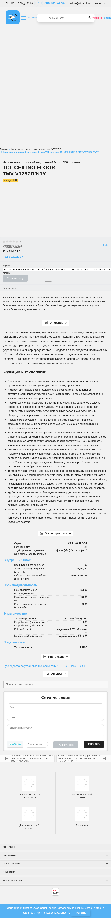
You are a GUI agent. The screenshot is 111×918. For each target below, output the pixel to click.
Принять (80, 913)
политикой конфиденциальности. (50, 912)
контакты (100, 3)
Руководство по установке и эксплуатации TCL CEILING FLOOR (44, 666)
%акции (97, 17)
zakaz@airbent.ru (80, 3)
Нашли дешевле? (13, 256)
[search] (66, 18)
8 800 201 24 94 (51, 3)
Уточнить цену (15, 278)
